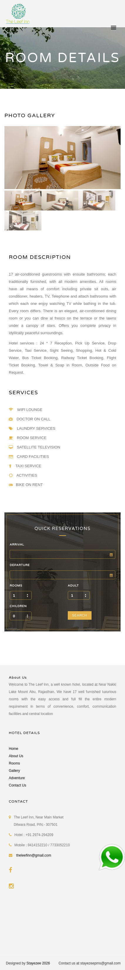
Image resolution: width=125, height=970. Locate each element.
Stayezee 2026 (38, 963)
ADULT (73, 585)
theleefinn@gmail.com (33, 855)
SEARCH (79, 615)
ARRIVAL (17, 544)
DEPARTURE (20, 565)
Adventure (17, 778)
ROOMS (16, 585)
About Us (16, 756)
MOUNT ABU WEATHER (62, 925)
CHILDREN (18, 606)
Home (13, 749)
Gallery (14, 771)
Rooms (14, 763)
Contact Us (17, 785)
